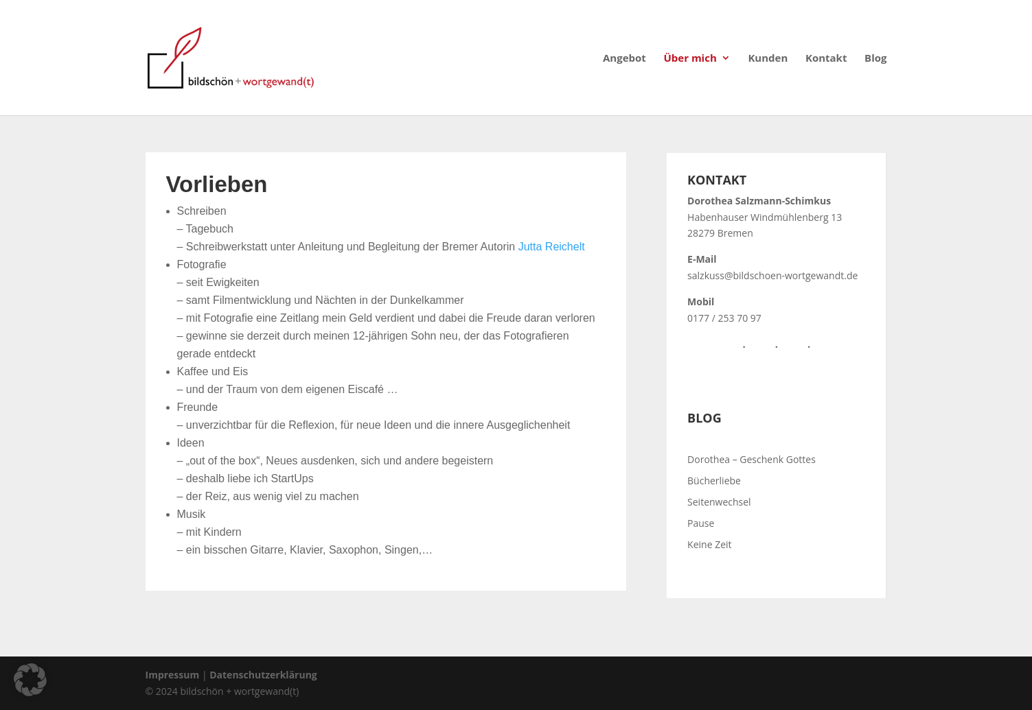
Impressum (173, 674)
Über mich (689, 58)
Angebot (624, 58)
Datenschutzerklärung (263, 674)
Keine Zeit (709, 544)
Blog (875, 58)
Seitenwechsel (719, 501)
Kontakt (826, 58)
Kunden (768, 58)
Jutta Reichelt (551, 246)
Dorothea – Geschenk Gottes (751, 459)
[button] (30, 680)
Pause (700, 523)
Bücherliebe (714, 480)
